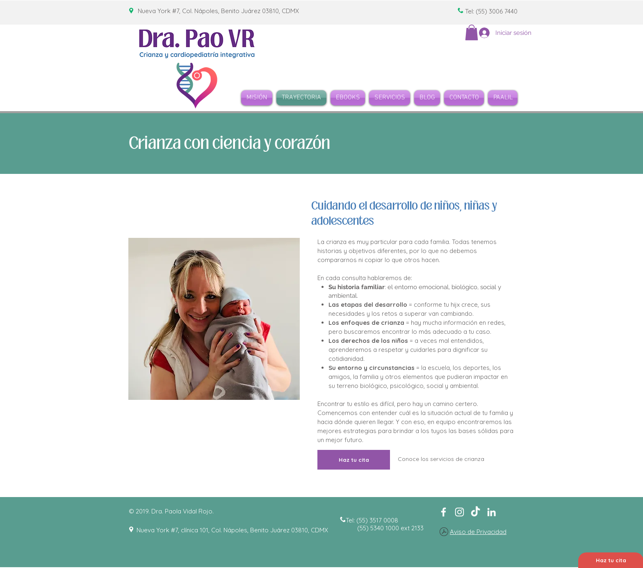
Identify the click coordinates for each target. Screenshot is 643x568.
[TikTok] (475, 512)
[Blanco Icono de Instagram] (459, 512)
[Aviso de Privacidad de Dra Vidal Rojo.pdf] (444, 532)
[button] (471, 32)
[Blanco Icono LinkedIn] (491, 512)
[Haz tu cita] (353, 460)
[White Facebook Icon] (443, 512)
